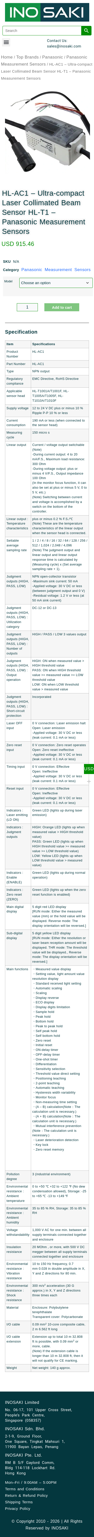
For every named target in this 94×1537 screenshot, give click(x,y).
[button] (6, 42)
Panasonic (52, 57)
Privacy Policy (17, 1508)
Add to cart (62, 307)
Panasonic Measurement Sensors (56, 269)
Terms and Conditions (24, 1489)
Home (7, 57)
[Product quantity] (27, 307)
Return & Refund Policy (26, 1495)
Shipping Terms (19, 1502)
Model (8, 281)
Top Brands (27, 57)
